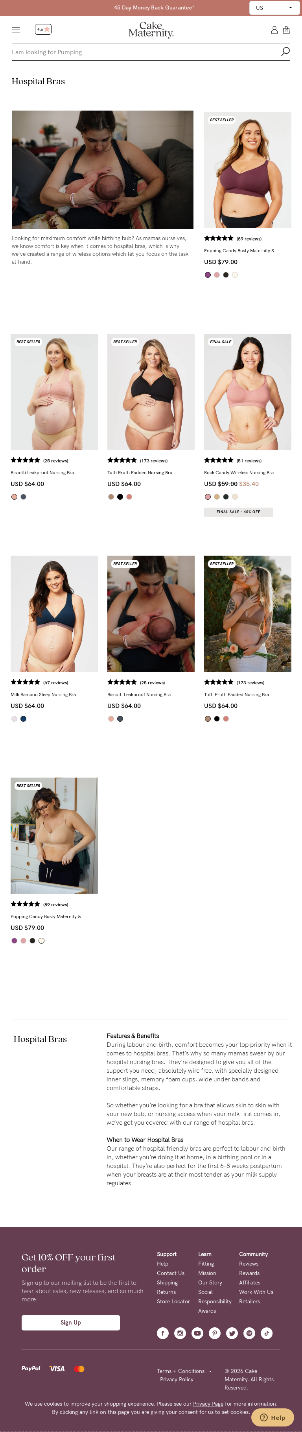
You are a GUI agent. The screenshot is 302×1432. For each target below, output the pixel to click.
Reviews (248, 1263)
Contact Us (170, 1273)
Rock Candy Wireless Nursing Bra (239, 472)
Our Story (210, 1282)
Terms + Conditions (180, 1371)
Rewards (249, 1273)
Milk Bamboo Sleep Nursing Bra (43, 694)
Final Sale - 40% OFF (238, 512)
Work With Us (256, 1292)
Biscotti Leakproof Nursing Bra (42, 472)
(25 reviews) (55, 461)
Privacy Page (208, 1404)
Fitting (206, 1263)
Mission (207, 1273)
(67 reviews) (55, 683)
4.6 (43, 29)
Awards (207, 1311)
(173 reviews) (154, 461)
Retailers (249, 1301)
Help (162, 1263)
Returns (166, 1292)
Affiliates (249, 1282)
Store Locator (173, 1301)
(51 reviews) (249, 461)
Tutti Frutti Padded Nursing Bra (139, 472)
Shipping (167, 1282)
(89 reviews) (249, 239)
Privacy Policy (176, 1379)
